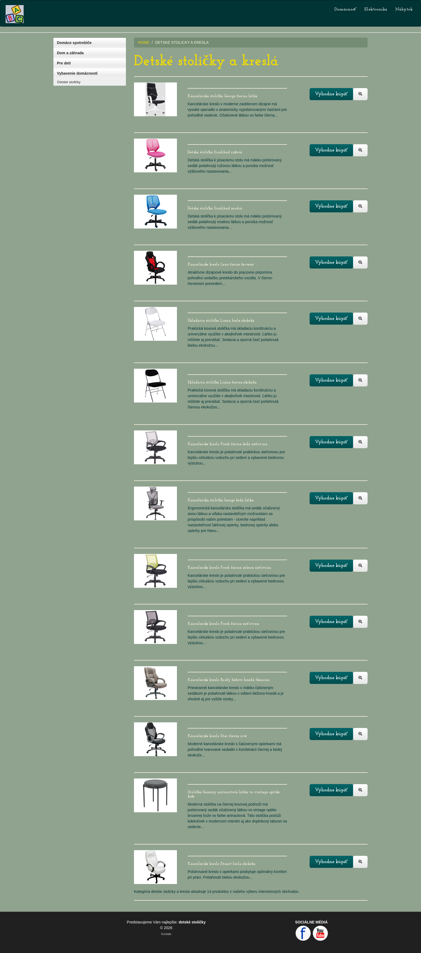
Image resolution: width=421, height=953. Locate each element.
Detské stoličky (69, 82)
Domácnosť (345, 9)
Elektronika (375, 9)
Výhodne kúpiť (331, 94)
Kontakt (166, 934)
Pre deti (64, 63)
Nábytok (404, 9)
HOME (143, 42)
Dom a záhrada (70, 53)
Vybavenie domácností (77, 73)
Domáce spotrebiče (74, 43)
